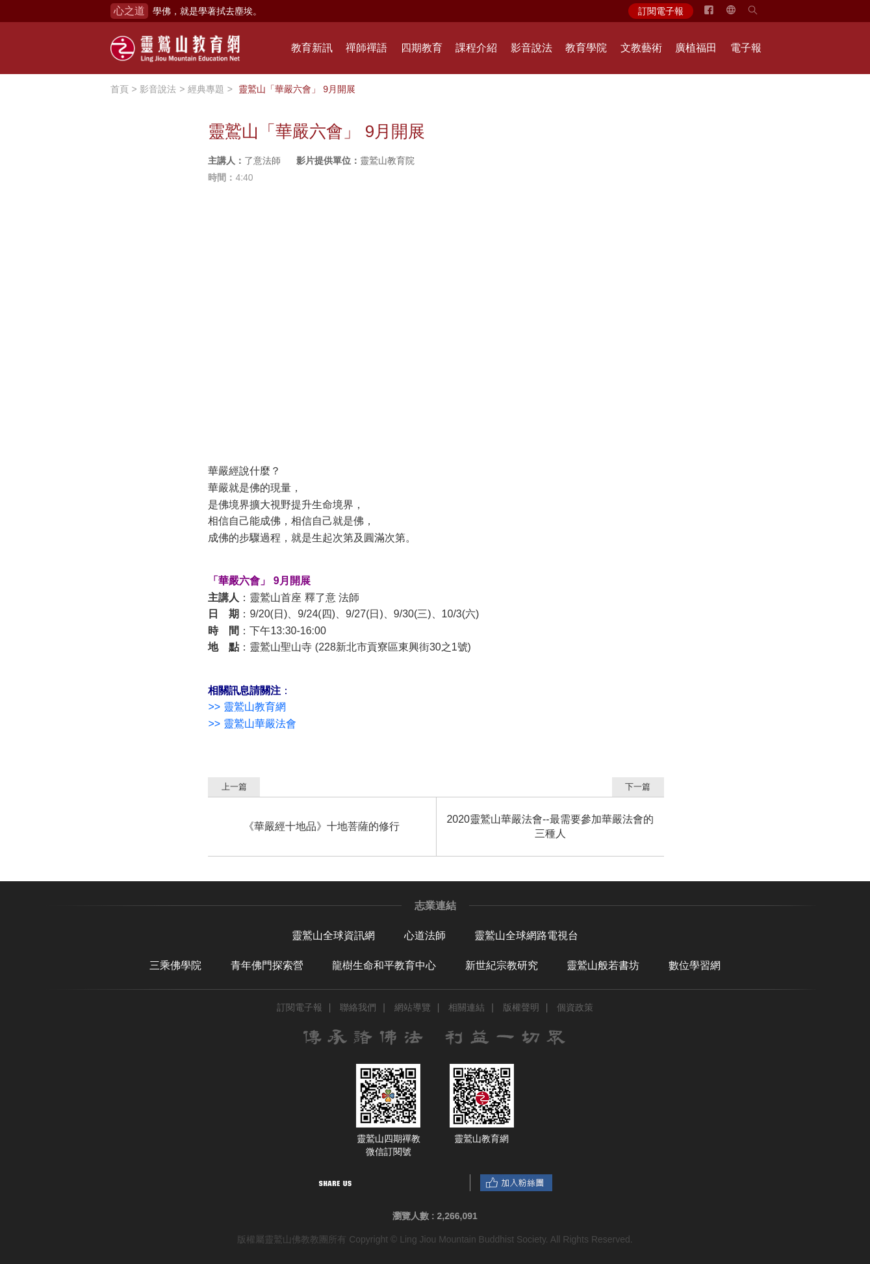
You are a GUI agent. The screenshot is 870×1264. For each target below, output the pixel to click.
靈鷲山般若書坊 (603, 965)
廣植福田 (696, 47)
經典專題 (206, 89)
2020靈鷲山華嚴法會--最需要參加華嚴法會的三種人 (549, 826)
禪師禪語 (366, 47)
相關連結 (466, 1007)
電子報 (745, 47)
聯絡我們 (358, 1007)
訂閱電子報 (661, 11)
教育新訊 (312, 47)
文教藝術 (641, 47)
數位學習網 (695, 965)
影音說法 (531, 47)
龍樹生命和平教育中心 (384, 965)
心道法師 (425, 935)
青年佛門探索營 (267, 965)
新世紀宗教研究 (501, 965)
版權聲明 (521, 1007)
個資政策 (575, 1007)
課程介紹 (476, 47)
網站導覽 (412, 1007)
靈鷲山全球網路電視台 (526, 935)
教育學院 (586, 47)
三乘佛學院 (175, 965)
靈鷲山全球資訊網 (333, 935)
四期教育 (421, 47)
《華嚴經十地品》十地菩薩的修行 (322, 826)
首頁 (119, 89)
